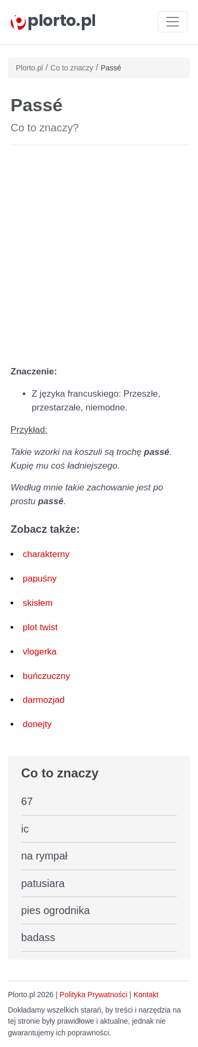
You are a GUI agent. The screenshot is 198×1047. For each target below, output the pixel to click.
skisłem (38, 603)
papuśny (39, 579)
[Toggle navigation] (172, 21)
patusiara (42, 883)
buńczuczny (46, 676)
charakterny (46, 554)
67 (27, 801)
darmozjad (43, 700)
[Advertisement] (99, 253)
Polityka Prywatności (93, 994)
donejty (37, 724)
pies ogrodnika (55, 910)
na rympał (44, 856)
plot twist (40, 627)
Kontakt (146, 994)
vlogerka (39, 652)
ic (25, 829)
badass (38, 937)
